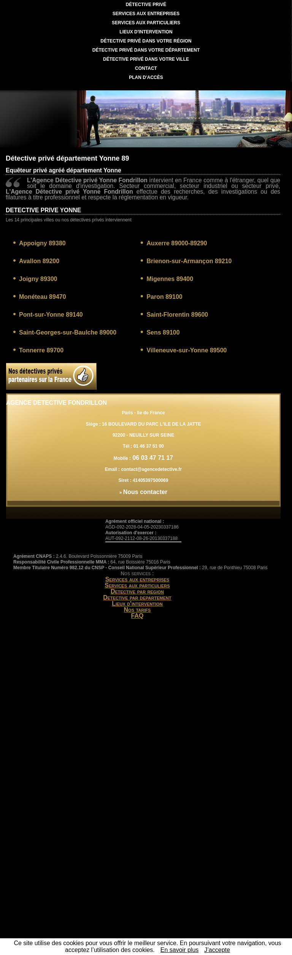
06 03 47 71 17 (152, 458)
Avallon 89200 (39, 261)
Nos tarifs (137, 609)
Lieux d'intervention (137, 603)
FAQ (137, 615)
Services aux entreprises (137, 579)
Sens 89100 (162, 332)
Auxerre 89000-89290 (176, 243)
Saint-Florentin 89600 (177, 314)
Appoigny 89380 (42, 243)
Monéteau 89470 (42, 297)
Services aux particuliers (137, 585)
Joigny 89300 (38, 279)
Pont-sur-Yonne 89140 (51, 314)
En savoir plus (179, 950)
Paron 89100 (164, 297)
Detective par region (137, 591)
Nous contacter (145, 492)
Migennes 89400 (169, 279)
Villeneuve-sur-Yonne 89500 (186, 350)
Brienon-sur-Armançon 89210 (189, 261)
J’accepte (217, 950)
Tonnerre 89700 (41, 350)
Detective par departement (137, 597)
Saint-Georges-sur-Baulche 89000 (67, 332)
